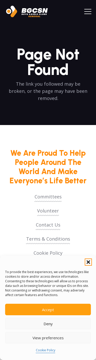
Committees (48, 197)
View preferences (48, 337)
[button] (88, 262)
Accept (48, 309)
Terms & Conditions (48, 239)
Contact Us (48, 225)
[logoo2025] (29, 11)
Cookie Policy (45, 350)
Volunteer (48, 211)
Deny (48, 323)
